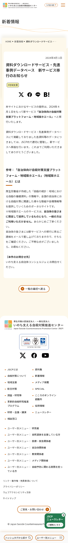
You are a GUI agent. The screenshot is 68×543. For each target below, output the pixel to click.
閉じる (65, 515)
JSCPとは (12, 369)
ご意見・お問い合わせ (32, 509)
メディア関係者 (27, 460)
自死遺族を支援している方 (33, 434)
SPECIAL (39, 388)
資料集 (38, 369)
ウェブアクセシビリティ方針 (17, 492)
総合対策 (12, 388)
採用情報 (39, 405)
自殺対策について (16, 375)
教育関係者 (25, 454)
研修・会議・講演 (16, 412)
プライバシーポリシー (14, 486)
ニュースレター (43, 412)
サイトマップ (9, 498)
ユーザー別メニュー (46, 537)
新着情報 (18, 41)
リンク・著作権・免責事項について (20, 480)
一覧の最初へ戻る (35, 289)
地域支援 (12, 382)
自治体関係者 (26, 447)
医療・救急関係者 (29, 441)
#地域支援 (13, 84)
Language (50, 4)
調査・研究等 (14, 395)
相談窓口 (12, 418)
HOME (8, 41)
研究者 (23, 428)
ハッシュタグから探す (16, 537)
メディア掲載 (42, 382)
